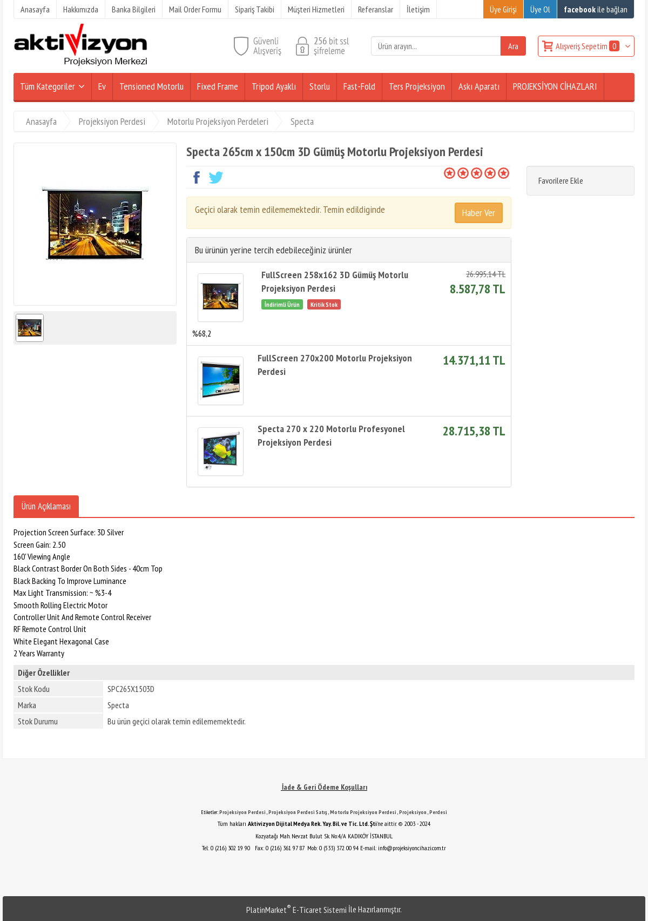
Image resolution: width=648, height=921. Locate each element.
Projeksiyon (413, 812)
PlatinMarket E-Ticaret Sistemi (296, 909)
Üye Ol (540, 9)
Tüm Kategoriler (47, 86)
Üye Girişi (503, 9)
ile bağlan (595, 9)
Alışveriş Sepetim (588, 46)
